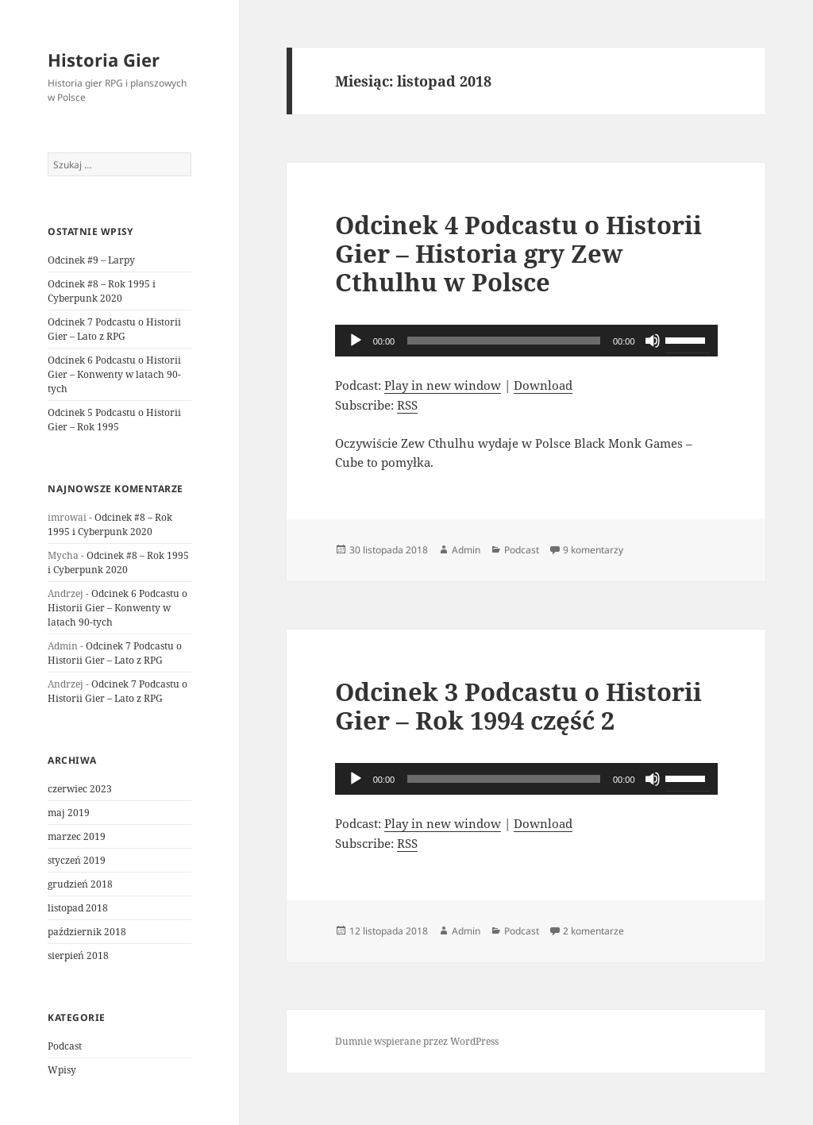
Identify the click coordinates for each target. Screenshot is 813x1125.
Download (543, 385)
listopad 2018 (78, 908)
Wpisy (62, 1070)
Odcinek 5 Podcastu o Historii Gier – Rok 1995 (114, 419)
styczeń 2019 (77, 860)
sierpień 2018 (78, 955)
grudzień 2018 (80, 884)
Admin (466, 550)
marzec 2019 (77, 836)
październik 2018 (87, 931)
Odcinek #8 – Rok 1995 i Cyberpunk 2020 (102, 291)
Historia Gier (104, 59)
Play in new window (442, 385)
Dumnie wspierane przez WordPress (417, 1041)
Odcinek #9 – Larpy (91, 260)
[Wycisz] (653, 341)
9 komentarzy (593, 550)
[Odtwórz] (356, 341)
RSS (407, 405)
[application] (526, 340)
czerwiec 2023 (80, 789)
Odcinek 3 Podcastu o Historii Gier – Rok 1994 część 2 (518, 706)
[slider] (503, 341)
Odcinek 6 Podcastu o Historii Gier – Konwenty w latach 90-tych (114, 374)
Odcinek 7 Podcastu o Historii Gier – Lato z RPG (114, 329)
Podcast (65, 1046)
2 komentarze (593, 931)
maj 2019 (69, 812)
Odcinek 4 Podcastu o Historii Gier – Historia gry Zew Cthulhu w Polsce (518, 253)
